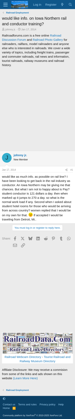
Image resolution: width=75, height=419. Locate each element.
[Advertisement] (37, 109)
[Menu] (5, 5)
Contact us (9, 404)
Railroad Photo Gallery (48, 39)
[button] (4, 399)
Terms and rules (27, 404)
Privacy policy (47, 404)
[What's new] (62, 4)
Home (6, 408)
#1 (71, 169)
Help (61, 404)
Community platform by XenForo (32, 415)
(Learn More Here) (25, 378)
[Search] (70, 4)
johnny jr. (10, 29)
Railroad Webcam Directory (23, 357)
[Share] (66, 170)
